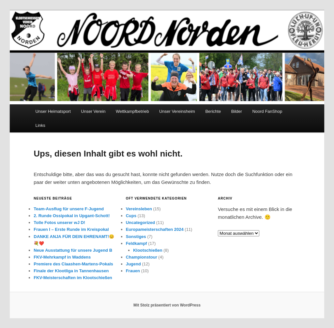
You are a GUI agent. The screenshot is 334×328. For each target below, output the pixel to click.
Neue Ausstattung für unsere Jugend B (73, 250)
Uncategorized (140, 222)
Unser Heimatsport (52, 111)
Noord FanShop (267, 111)
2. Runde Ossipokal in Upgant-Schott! (72, 215)
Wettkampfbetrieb (132, 111)
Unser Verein (93, 111)
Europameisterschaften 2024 (155, 229)
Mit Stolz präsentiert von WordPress (167, 305)
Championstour (141, 257)
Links (40, 125)
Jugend (133, 263)
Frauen (133, 270)
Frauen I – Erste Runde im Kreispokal (71, 229)
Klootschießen (147, 250)
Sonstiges (136, 236)
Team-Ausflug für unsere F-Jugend (69, 208)
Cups (131, 215)
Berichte (213, 111)
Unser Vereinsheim (177, 111)
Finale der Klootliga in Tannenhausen (71, 270)
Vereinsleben (139, 208)
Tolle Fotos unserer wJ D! (59, 222)
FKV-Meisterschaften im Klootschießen (73, 277)
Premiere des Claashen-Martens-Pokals (73, 263)
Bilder (236, 111)
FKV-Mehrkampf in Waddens (62, 257)
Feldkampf (136, 243)
